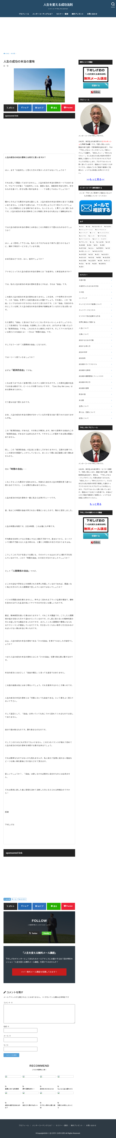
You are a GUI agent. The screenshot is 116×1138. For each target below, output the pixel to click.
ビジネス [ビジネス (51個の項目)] (83, 236)
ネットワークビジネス (87, 310)
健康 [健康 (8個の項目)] (103, 245)
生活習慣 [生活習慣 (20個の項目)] (92, 260)
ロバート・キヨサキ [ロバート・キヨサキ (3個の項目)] (100, 239)
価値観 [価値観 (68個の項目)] (83, 245)
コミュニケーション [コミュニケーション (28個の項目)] (87, 230)
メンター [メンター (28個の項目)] (92, 236)
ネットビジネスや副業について (90, 304)
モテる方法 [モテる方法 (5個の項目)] (102, 236)
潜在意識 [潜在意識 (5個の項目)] (107, 257)
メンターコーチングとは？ (42, 14)
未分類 (8, 899)
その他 (81, 292)
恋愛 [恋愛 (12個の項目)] (91, 254)
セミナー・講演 (62, 14)
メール (7, 1036)
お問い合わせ (92, 14)
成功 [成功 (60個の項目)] (98, 254)
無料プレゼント (78, 14)
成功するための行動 (86, 340)
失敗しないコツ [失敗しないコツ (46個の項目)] (85, 251)
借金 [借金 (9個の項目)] (90, 245)
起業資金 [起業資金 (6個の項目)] (103, 264)
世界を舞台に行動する (87, 322)
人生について (84, 328)
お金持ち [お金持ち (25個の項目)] (108, 226)
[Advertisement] (58, 34)
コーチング (83, 298)
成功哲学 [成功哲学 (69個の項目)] (106, 254)
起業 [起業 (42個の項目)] (95, 264)
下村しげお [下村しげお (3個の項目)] (84, 242)
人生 (15, 899)
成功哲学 (23, 899)
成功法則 (82, 358)
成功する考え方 (84, 346)
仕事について (84, 334)
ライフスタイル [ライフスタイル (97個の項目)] (85, 239)
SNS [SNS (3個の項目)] (82, 226)
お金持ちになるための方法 (88, 286)
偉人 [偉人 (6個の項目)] (96, 245)
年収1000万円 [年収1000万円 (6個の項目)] (98, 251)
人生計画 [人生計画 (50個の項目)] (100, 242)
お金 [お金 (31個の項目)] (88, 226)
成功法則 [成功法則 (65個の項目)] (83, 257)
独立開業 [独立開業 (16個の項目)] (83, 260)
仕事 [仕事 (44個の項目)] (108, 242)
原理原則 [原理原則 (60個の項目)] (100, 248)
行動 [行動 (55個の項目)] (88, 264)
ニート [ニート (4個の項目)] (93, 233)
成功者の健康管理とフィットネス (91, 376)
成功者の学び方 (84, 382)
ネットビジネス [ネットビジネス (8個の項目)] (104, 233)
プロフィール (24, 14)
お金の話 (82, 280)
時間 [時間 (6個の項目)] (99, 257)
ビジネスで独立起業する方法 (89, 316)
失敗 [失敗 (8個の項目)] (108, 248)
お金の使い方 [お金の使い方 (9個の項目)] (98, 226)
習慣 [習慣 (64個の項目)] (100, 260)
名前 (6, 1026)
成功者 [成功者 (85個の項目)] (92, 257)
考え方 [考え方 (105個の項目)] (108, 260)
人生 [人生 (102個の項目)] (92, 242)
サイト (6, 1045)
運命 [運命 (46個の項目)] (82, 267)
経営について (84, 418)
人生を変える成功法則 (58, 4)
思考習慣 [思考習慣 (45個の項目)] (83, 254)
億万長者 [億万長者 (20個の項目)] (83, 248)
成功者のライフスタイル (88, 364)
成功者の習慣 (84, 388)
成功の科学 (83, 352)
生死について (84, 406)
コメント (8, 1003)
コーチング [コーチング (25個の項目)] (84, 233)
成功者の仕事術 (84, 370)
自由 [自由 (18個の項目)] (82, 264)
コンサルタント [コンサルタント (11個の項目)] (101, 230)
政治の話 (82, 394)
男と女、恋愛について (87, 412)
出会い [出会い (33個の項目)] (92, 248)
